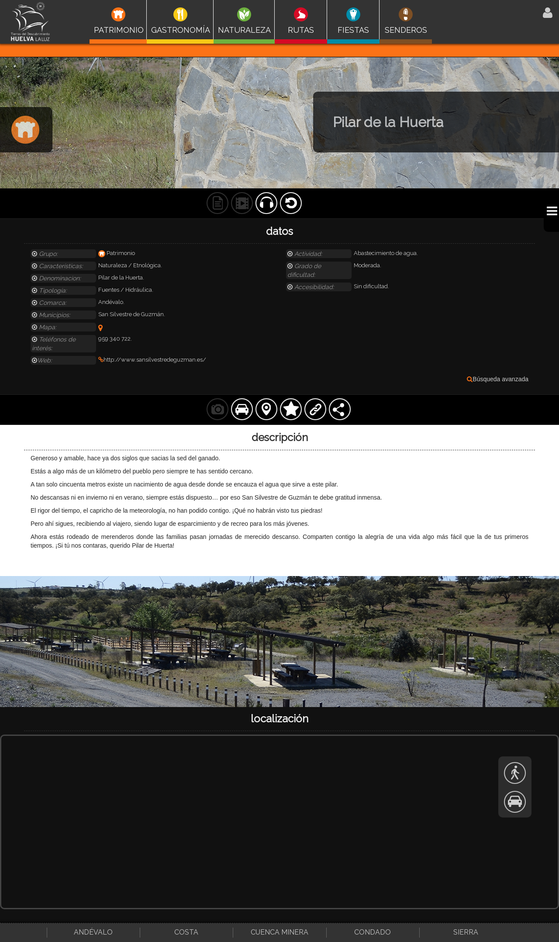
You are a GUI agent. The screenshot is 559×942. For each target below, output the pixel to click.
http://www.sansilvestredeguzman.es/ (152, 359)
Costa (186, 932)
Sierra (465, 932)
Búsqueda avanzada (497, 379)
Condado (372, 932)
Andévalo (93, 932)
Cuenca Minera (279, 932)
